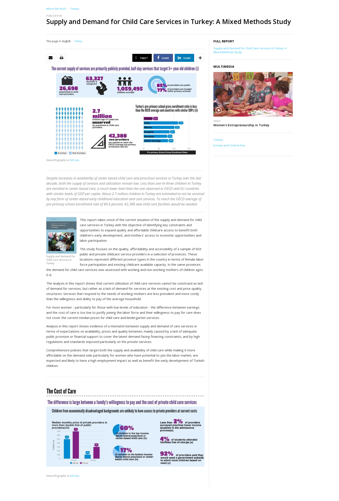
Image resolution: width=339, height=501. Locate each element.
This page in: (54, 41)
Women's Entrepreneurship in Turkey (241, 125)
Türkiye (74, 9)
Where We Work (56, 9)
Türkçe (78, 41)
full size (74, 160)
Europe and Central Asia (229, 145)
